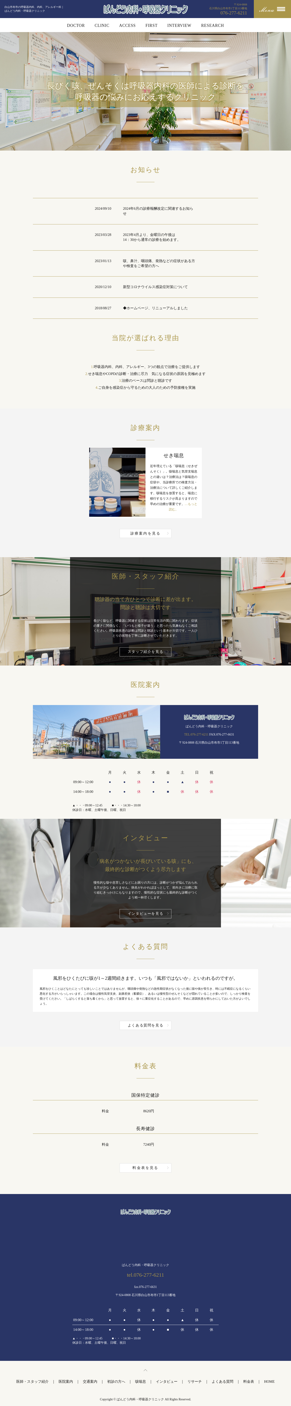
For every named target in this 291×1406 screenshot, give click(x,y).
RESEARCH (212, 25)
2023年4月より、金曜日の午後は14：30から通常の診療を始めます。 (152, 237)
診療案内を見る (145, 533)
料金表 (248, 1381)
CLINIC (102, 25)
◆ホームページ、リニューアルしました (155, 308)
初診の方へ (116, 1381)
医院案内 (66, 1381)
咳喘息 (140, 1381)
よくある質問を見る (145, 1025)
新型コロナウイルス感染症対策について (155, 287)
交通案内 (90, 1381)
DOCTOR (76, 25)
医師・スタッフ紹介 (32, 1381)
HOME (269, 1381)
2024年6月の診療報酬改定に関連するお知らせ (158, 211)
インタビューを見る (145, 913)
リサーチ (194, 1381)
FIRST (152, 25)
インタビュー (166, 1381)
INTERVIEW (179, 25)
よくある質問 (222, 1381)
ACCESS (127, 25)
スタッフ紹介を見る (145, 652)
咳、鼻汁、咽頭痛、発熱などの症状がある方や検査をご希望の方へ (159, 263)
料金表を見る (145, 1168)
